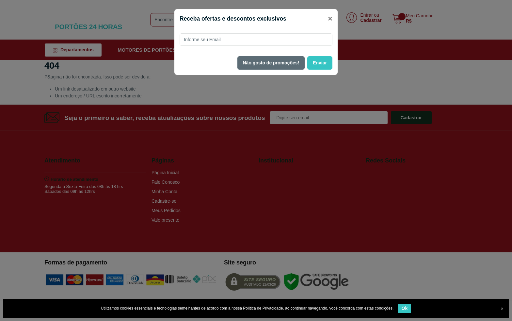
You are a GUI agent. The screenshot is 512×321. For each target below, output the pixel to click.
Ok (405, 308)
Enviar (320, 62)
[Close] (330, 18)
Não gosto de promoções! (271, 62)
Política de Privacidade (263, 308)
